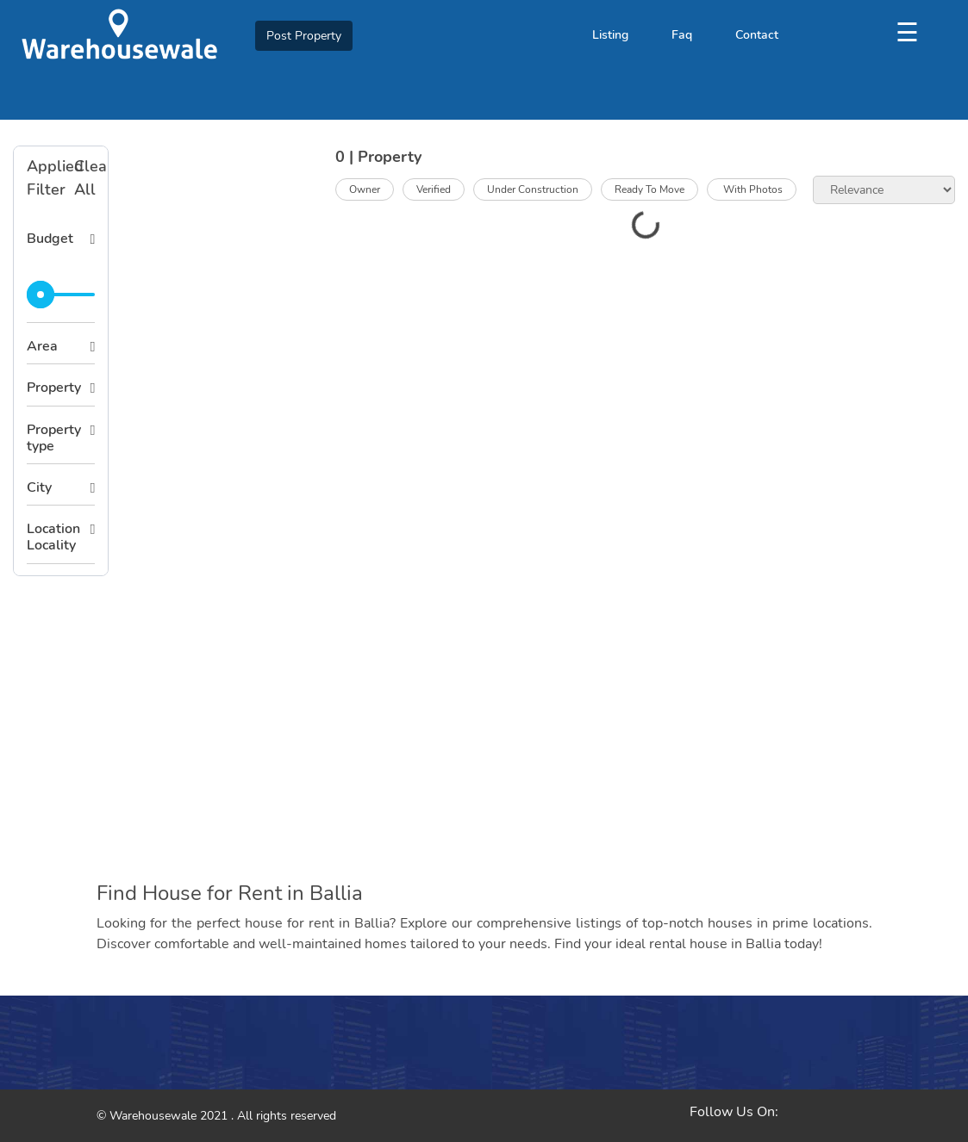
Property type (54, 438)
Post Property (303, 36)
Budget (50, 238)
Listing (610, 35)
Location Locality (53, 537)
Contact (756, 35)
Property (54, 387)
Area (42, 346)
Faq (681, 35)
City (39, 487)
